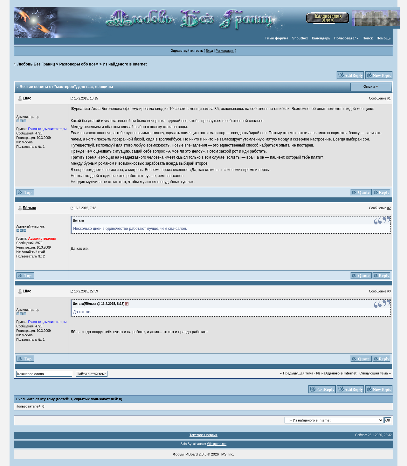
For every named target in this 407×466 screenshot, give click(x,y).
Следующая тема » (374, 373)
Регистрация (225, 50)
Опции (369, 86)
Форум (178, 454)
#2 (389, 208)
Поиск (367, 38)
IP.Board (191, 454)
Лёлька (29, 208)
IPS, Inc (227, 454)
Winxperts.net (216, 444)
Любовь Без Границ (36, 64)
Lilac (27, 98)
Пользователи (346, 38)
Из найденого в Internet (125, 64)
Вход (209, 50)
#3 (389, 291)
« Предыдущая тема (296, 373)
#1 (389, 98)
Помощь (384, 38)
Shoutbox (300, 38)
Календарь (321, 38)
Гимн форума (277, 38)
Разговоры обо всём (78, 64)
